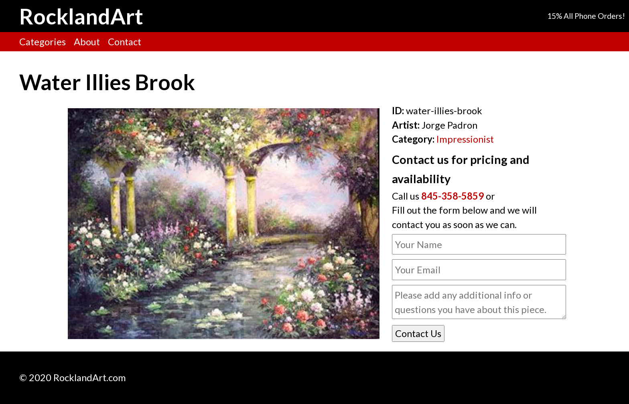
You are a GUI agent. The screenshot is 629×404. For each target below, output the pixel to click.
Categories (42, 41)
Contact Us (418, 333)
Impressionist (465, 139)
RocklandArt (81, 16)
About (87, 41)
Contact (124, 41)
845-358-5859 (452, 196)
